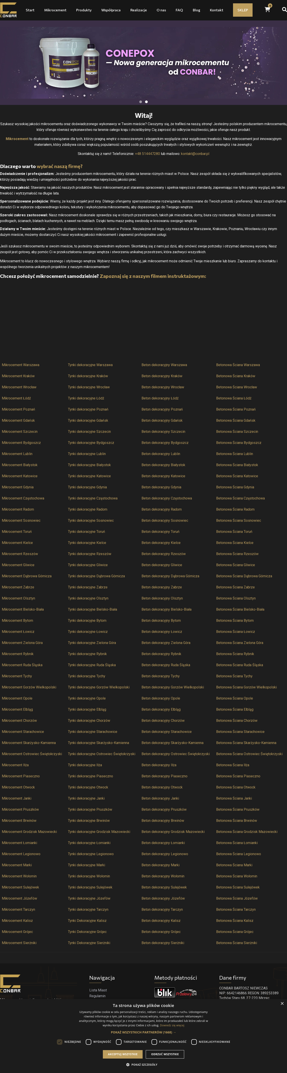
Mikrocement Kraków (18, 376)
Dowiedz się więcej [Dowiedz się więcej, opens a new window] (172, 1025)
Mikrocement (55, 10)
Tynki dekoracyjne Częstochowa (93, 498)
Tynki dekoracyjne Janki (86, 798)
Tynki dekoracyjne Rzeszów (89, 554)
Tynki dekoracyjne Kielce (87, 543)
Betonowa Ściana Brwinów (236, 820)
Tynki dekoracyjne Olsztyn (88, 598)
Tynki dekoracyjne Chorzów (89, 720)
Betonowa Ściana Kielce (234, 543)
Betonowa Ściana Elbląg (234, 709)
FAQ (179, 10)
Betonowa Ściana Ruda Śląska (239, 665)
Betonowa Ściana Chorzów (236, 720)
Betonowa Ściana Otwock (235, 787)
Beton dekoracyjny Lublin (161, 454)
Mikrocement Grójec (17, 932)
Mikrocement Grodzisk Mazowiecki (29, 832)
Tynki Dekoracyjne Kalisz (87, 921)
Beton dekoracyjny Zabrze (162, 587)
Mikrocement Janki (16, 798)
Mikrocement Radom (18, 509)
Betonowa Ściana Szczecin (237, 431)
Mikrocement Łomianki (19, 843)
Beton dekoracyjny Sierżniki (163, 943)
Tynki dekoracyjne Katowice (89, 476)
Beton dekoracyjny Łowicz (162, 632)
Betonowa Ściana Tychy (234, 676)
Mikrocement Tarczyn (18, 909)
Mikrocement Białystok (20, 465)
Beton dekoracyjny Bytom (161, 620)
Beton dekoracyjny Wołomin (163, 876)
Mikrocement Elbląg (17, 709)
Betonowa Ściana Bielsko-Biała (240, 609)
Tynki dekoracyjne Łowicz (88, 632)
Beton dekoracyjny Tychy (161, 676)
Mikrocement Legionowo (21, 854)
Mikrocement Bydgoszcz (21, 443)
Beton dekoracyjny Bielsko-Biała (166, 609)
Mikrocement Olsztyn (18, 598)
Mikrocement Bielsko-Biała (23, 609)
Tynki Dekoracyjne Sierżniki (89, 943)
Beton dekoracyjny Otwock (162, 787)
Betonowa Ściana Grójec (234, 932)
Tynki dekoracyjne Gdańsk (88, 420)
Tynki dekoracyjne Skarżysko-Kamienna (98, 743)
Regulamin (97, 996)
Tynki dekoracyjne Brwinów (89, 820)
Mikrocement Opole (17, 698)
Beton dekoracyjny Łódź (160, 398)
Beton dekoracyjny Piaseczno (164, 776)
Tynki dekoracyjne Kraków (88, 376)
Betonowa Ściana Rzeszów (237, 554)
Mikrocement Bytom (17, 620)
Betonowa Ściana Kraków (235, 376)
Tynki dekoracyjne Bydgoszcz (91, 443)
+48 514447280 (147, 154)
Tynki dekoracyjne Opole (87, 698)
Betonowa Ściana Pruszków (237, 809)
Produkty (84, 10)
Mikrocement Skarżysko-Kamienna (29, 743)
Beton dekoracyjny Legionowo (165, 854)
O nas (161, 10)
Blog (196, 10)
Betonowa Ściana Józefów (237, 898)
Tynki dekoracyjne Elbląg (87, 709)
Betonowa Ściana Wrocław (236, 387)
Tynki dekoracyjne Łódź (86, 398)
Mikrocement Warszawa (20, 365)
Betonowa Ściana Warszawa (238, 365)
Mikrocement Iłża (15, 765)
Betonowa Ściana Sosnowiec (238, 520)
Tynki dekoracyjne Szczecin (89, 431)
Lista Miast (98, 990)
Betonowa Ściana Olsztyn (236, 598)
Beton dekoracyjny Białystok (163, 465)
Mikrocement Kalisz (17, 921)
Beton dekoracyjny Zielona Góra (166, 643)
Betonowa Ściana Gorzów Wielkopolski (246, 687)
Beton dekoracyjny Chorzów (163, 720)
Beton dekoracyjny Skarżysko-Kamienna (172, 743)
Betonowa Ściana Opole (234, 698)
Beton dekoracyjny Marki (160, 865)
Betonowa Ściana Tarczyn (236, 909)
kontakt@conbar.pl (195, 154)
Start (30, 10)
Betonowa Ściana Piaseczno (238, 776)
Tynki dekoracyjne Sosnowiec (91, 520)
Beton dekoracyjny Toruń (160, 531)
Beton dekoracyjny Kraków (162, 376)
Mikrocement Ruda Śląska (22, 665)
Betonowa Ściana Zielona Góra (239, 643)
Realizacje (138, 10)
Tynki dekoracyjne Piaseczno (90, 776)
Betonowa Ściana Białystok (237, 465)
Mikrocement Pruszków (20, 809)
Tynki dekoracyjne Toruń (86, 531)
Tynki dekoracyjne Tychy (86, 676)
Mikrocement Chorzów (19, 720)
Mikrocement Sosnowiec (21, 520)
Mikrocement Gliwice (18, 565)
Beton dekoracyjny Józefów (163, 898)
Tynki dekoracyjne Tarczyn (88, 909)
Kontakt (216, 10)
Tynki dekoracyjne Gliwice (88, 565)
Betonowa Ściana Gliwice (235, 565)
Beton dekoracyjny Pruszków (164, 809)
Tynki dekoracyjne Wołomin (89, 876)
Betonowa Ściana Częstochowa (240, 498)
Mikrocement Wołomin (19, 876)
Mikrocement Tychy (17, 676)
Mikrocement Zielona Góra (22, 643)
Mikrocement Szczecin (20, 431)
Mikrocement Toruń (17, 531)
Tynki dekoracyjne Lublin (87, 454)
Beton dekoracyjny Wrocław (163, 387)
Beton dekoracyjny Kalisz (161, 921)
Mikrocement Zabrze (18, 587)
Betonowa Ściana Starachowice (240, 732)
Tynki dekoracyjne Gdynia (87, 487)
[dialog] (143, 1036)
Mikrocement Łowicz (18, 632)
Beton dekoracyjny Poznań (162, 409)
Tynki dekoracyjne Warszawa (90, 365)
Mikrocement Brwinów (19, 820)
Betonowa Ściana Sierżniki (236, 943)
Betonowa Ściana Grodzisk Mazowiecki (246, 832)
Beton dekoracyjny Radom (162, 509)
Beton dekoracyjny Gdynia (161, 487)
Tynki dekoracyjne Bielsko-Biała (92, 609)
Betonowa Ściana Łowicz (235, 632)
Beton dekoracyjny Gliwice (162, 565)
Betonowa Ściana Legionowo (238, 854)
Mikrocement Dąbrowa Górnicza (27, 576)
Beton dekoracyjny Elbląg (161, 709)
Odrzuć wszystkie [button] (165, 1054)
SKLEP (242, 10)
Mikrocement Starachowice (23, 732)
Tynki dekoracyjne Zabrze (88, 587)
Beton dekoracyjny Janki (160, 798)
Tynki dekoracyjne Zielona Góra (92, 643)
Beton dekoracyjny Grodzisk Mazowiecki (173, 832)
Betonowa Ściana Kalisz (234, 921)
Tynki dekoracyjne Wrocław (89, 387)
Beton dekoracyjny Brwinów (163, 820)
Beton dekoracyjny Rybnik (161, 654)
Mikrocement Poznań (18, 409)
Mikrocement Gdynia (18, 487)
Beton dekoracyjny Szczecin (163, 431)
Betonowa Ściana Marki (234, 865)
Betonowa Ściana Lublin (234, 454)
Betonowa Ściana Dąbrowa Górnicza (244, 576)
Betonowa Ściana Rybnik (235, 654)
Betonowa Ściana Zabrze (235, 587)
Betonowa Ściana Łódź (233, 398)
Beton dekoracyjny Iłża (159, 765)
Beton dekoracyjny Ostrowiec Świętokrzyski (176, 754)
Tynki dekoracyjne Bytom (87, 620)
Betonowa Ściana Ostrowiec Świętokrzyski (249, 754)
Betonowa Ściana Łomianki (237, 843)
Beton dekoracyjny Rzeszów (164, 554)
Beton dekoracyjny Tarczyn (162, 909)
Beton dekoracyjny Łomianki (163, 843)
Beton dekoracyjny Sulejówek (164, 887)
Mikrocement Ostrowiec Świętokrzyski (32, 754)
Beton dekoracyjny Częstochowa (167, 498)
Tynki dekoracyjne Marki (86, 865)
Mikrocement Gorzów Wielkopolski (29, 687)
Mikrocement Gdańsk (18, 420)
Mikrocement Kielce (17, 543)
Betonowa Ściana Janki (234, 798)
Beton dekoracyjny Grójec (161, 932)
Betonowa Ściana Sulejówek (238, 887)
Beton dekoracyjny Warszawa (164, 365)
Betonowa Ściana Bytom (235, 620)
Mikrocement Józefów (19, 898)
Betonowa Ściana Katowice (237, 476)
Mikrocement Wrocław (19, 387)
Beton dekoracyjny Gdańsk (162, 420)
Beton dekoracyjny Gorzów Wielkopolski (173, 687)
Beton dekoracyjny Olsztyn (162, 598)
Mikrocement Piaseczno (21, 776)
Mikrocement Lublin (17, 454)
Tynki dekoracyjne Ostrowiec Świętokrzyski (101, 754)
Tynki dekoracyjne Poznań (88, 409)
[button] (143, 1032)
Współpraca (111, 10)
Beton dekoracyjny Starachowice (167, 732)
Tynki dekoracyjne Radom (87, 509)
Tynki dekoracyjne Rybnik (87, 654)
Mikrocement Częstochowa (23, 498)
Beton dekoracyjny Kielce (161, 543)
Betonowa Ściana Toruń (234, 531)
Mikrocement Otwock (18, 787)
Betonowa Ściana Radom (235, 509)
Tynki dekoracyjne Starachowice (92, 732)
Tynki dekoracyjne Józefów (89, 898)
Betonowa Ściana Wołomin (236, 876)
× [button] (282, 1003)
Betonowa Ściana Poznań (236, 409)
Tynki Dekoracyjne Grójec (87, 932)
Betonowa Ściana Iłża (232, 765)
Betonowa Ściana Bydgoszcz (238, 443)
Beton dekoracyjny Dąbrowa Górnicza (170, 576)
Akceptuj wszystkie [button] (123, 1054)
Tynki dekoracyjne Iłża (85, 765)
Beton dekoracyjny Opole (161, 698)
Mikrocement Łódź (16, 398)
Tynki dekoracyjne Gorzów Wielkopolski (99, 687)
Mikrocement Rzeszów (20, 554)
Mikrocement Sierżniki (19, 943)
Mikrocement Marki (17, 865)
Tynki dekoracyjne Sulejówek (90, 887)
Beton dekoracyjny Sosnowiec (165, 520)
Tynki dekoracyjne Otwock (88, 787)
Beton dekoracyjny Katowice (163, 476)
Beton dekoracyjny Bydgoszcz (165, 443)
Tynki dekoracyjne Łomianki (89, 843)
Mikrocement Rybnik (18, 654)
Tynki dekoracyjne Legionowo (91, 854)
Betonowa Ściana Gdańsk (235, 420)
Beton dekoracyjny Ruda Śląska (166, 665)
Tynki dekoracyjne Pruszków (90, 809)
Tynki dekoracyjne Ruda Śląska (92, 665)
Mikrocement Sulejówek (20, 887)
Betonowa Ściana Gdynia (235, 487)
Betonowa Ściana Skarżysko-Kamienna (246, 743)
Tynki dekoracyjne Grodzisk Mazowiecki (99, 832)
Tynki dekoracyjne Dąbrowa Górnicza (96, 576)
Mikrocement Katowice (20, 476)
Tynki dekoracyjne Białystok (89, 465)
